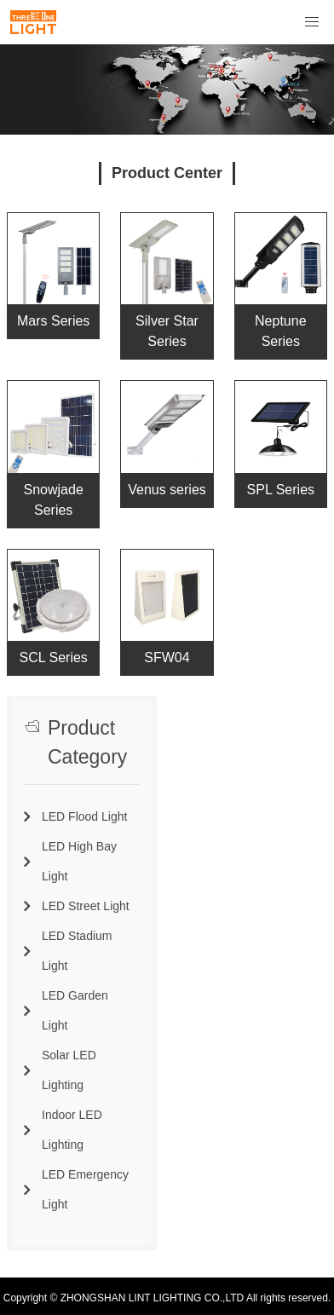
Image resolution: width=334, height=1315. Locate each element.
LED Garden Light (75, 1010)
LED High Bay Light (79, 861)
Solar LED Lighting (69, 1070)
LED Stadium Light (77, 950)
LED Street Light (86, 906)
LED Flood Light (84, 816)
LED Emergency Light (85, 1189)
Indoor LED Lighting (72, 1129)
